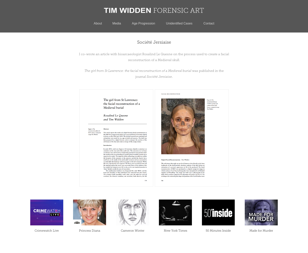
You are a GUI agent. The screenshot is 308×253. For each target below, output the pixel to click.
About (98, 23)
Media (116, 23)
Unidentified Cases (179, 23)
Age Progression (143, 23)
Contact (209, 23)
